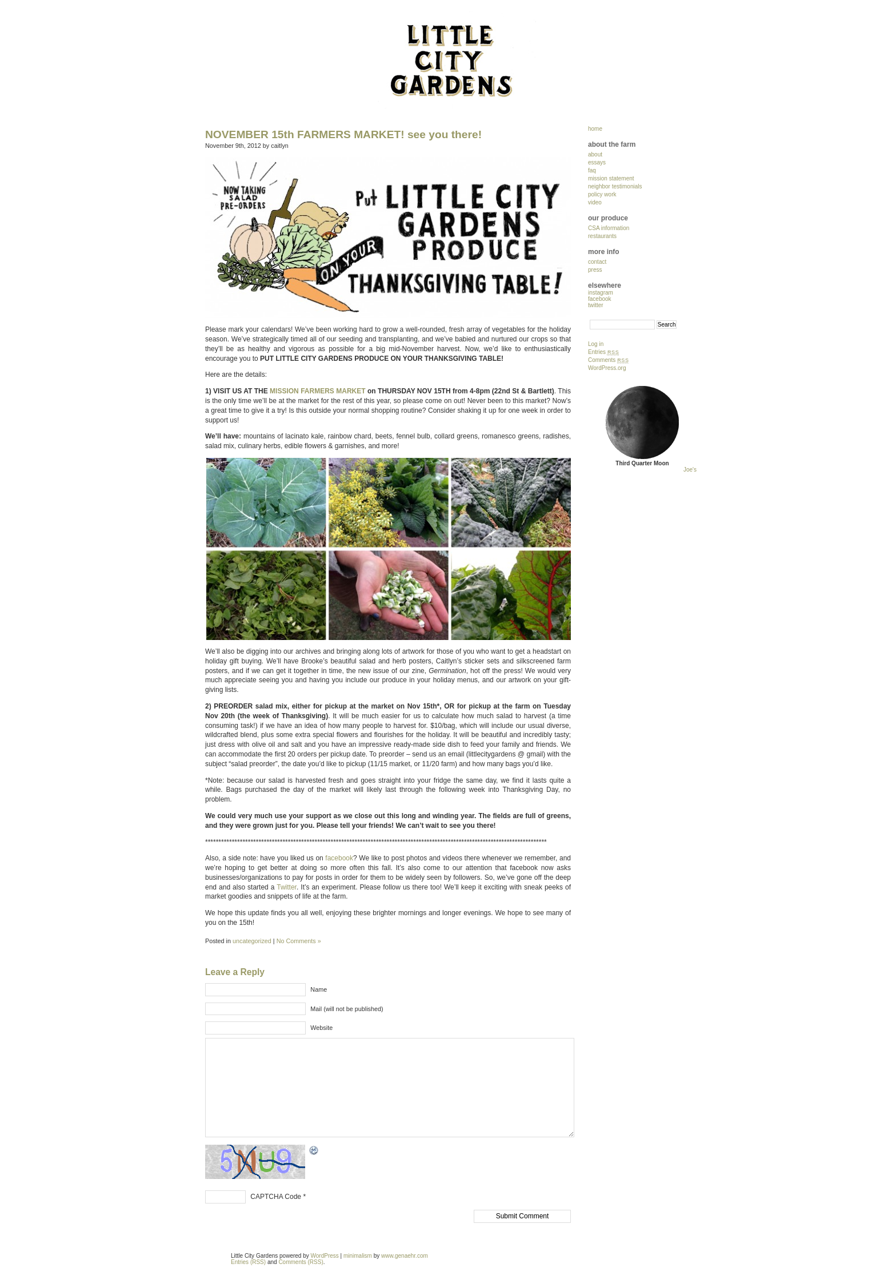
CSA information (608, 228)
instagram (600, 292)
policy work (602, 194)
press (595, 270)
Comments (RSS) (300, 1262)
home (595, 129)
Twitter (287, 887)
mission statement (611, 178)
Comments (608, 360)
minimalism (357, 1256)
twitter (595, 305)
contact (597, 262)
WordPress (325, 1256)
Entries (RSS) (248, 1262)
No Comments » (299, 940)
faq (592, 170)
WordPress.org (607, 368)
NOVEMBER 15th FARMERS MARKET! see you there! (343, 134)
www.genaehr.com (404, 1256)
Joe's (690, 469)
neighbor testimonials (615, 186)
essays (597, 162)
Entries (603, 352)
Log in (595, 344)
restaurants (602, 236)
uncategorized (252, 940)
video (595, 202)
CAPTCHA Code (275, 1197)
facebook (339, 858)
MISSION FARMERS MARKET (318, 391)
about (595, 154)
